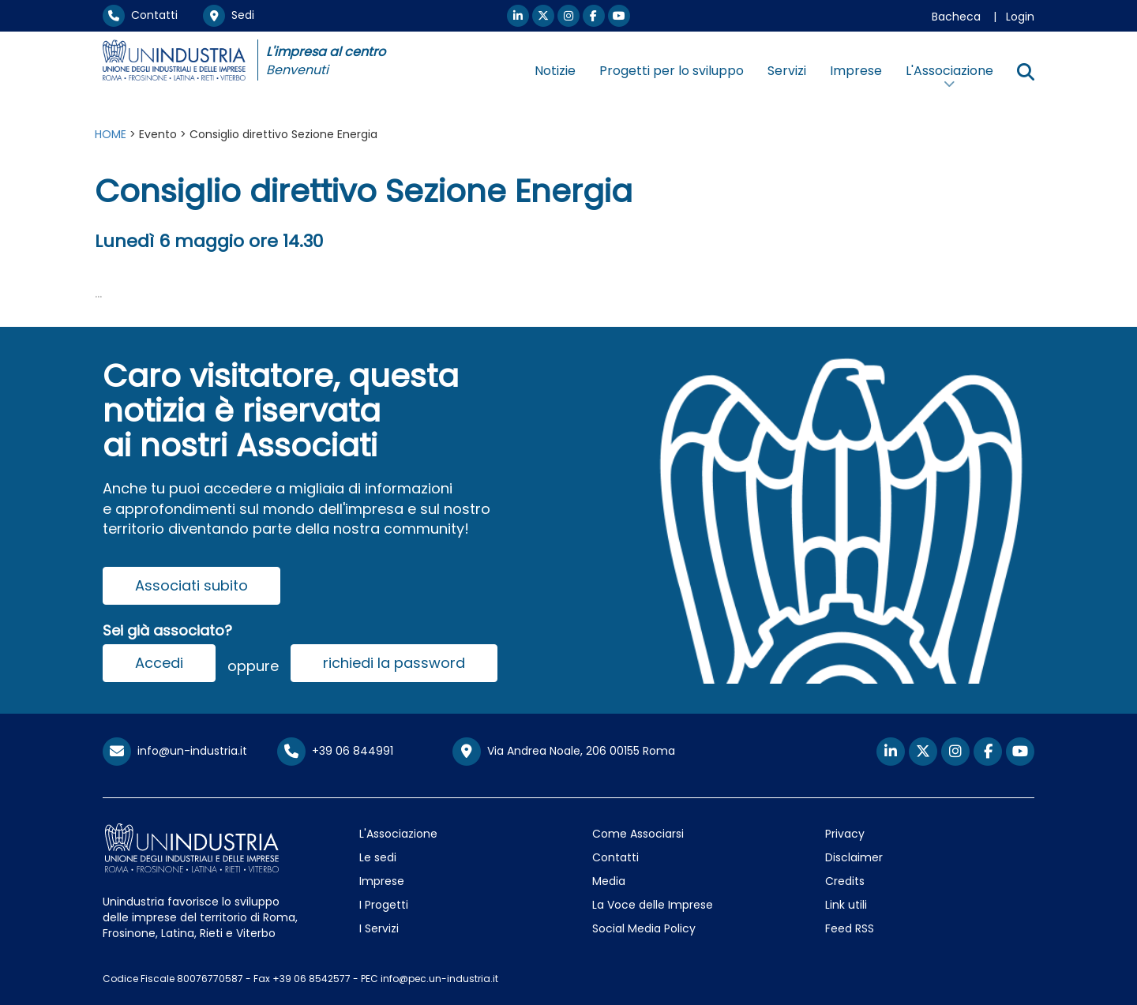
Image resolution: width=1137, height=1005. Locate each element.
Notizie (555, 71)
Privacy (845, 834)
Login (1020, 16)
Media (608, 881)
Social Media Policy (644, 928)
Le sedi (377, 857)
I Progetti (383, 905)
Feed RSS (849, 928)
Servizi (786, 71)
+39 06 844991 (335, 751)
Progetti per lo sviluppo (671, 71)
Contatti (140, 15)
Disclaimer (854, 857)
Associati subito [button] (191, 585)
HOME (110, 134)
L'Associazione (398, 834)
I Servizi (379, 928)
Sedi (228, 15)
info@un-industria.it (175, 751)
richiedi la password (394, 663)
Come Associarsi (638, 834)
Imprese (856, 71)
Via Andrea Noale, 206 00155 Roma (563, 751)
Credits (845, 881)
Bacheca (956, 16)
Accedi (159, 663)
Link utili (846, 905)
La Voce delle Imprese (652, 905)
